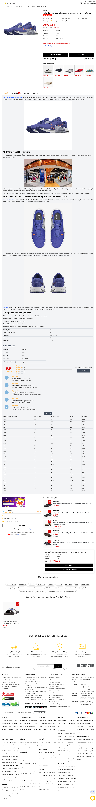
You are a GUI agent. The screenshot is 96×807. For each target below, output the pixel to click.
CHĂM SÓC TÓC (43, 749)
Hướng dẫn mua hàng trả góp (56, 704)
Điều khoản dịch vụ (54, 693)
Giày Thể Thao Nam (9, 97)
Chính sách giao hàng (54, 682)
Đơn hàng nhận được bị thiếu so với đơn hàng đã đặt (35, 684)
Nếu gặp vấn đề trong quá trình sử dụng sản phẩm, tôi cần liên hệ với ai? (35, 696)
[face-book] (78, 665)
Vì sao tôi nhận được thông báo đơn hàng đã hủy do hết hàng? (35, 692)
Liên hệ (3, 690)
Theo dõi (39, 511)
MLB (76, 584)
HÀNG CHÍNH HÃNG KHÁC (83, 736)
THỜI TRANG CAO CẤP (7, 739)
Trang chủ (4, 6)
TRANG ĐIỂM (61, 730)
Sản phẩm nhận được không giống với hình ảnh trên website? (36, 688)
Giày (69, 18)
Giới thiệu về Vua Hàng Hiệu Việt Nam (11, 677)
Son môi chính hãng (71, 588)
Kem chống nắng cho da (69, 591)
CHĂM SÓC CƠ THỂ (25, 768)
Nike (8, 6)
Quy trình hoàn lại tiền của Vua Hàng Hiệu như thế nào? (36, 700)
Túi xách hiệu (41, 584)
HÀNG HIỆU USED (43, 765)
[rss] (92, 665)
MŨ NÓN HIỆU (23, 752)
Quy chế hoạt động (6, 680)
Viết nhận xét (83, 370)
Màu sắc (5, 355)
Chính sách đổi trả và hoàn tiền (56, 684)
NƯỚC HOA (42, 717)
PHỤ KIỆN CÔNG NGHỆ (26, 781)
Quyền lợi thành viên (54, 701)
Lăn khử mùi (68, 584)
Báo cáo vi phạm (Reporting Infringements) (59, 706)
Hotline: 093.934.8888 (69, 569)
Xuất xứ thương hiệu (10, 362)
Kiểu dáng (6, 359)
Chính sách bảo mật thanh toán (57, 688)
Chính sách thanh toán (54, 686)
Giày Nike (13, 6)
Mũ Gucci (50, 584)
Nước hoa (60, 588)
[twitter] (89, 665)
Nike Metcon (19, 97)
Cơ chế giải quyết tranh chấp (56, 695)
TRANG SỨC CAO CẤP (82, 717)
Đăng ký (30, 529)
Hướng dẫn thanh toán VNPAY (9, 686)
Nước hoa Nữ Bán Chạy (26, 591)
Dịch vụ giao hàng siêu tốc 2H (56, 697)
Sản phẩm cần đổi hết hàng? (32, 681)
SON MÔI (60, 717)
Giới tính (5, 352)
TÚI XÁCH (4, 717)
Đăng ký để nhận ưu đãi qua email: (11, 667)
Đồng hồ (32, 584)
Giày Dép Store (9, 510)
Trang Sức (21, 588)
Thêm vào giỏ (56, 55)
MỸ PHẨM (41, 769)
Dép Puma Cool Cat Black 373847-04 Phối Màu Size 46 (11, 622)
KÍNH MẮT (41, 739)
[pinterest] (85, 665)
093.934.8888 (91, 2)
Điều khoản (17, 712)
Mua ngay (81, 55)
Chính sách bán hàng (54, 677)
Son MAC (59, 584)
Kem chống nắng (11, 584)
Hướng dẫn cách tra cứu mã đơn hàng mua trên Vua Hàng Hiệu (36, 678)
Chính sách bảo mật (54, 690)
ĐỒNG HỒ (22, 739)
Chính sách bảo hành (54, 680)
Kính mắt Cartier (49, 588)
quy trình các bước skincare (34, 588)
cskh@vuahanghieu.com (87, 687)
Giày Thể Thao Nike (9, 199)
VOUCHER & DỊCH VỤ (25, 717)
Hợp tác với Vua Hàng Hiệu (8, 682)
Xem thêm (48, 413)
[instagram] (82, 665)
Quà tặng (12, 588)
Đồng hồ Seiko (40, 591)
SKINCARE (4, 784)
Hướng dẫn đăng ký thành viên (56, 699)
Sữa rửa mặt (22, 584)
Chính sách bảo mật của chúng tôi (58, 669)
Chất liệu (6, 349)
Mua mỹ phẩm (85, 584)
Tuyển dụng (5, 688)
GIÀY (59, 755)
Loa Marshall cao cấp (53, 591)
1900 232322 (92, 3)
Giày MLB (83, 588)
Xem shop (21, 525)
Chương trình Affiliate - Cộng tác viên (11, 684)
